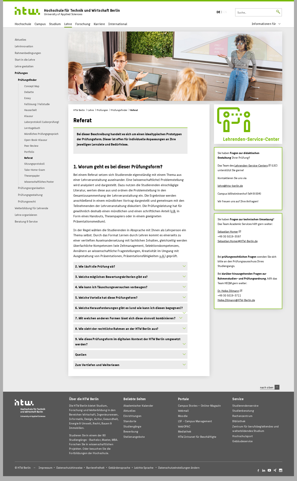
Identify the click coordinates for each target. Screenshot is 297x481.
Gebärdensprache (119, 467)
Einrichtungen (132, 416)
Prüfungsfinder (119, 110)
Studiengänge (132, 426)
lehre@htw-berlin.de (230, 185)
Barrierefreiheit (95, 467)
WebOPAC (184, 426)
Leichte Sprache (143, 467)
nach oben (269, 387)
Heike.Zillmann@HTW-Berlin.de (236, 300)
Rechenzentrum (242, 416)
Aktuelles (129, 410)
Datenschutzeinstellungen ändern (179, 467)
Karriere (99, 23)
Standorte (129, 421)
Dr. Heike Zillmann (228, 290)
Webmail (183, 410)
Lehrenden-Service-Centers (251, 165)
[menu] (266, 24)
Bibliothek (238, 421)
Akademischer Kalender (138, 405)
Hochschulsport (242, 436)
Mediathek (184, 431)
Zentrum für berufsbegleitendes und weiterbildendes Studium (255, 428)
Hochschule (23, 23)
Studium (55, 23)
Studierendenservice (245, 405)
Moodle (183, 416)
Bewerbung (130, 431)
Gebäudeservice (242, 441)
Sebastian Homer (228, 231)
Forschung (82, 23)
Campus (40, 23)
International (117, 23)
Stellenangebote (133, 437)
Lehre (68, 23)
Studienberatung (243, 410)
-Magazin (199, 405)
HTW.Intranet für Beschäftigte (197, 437)
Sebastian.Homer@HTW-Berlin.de (238, 241)
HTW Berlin (79, 110)
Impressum (45, 467)
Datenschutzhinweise (69, 467)
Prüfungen (102, 110)
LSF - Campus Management (195, 421)
